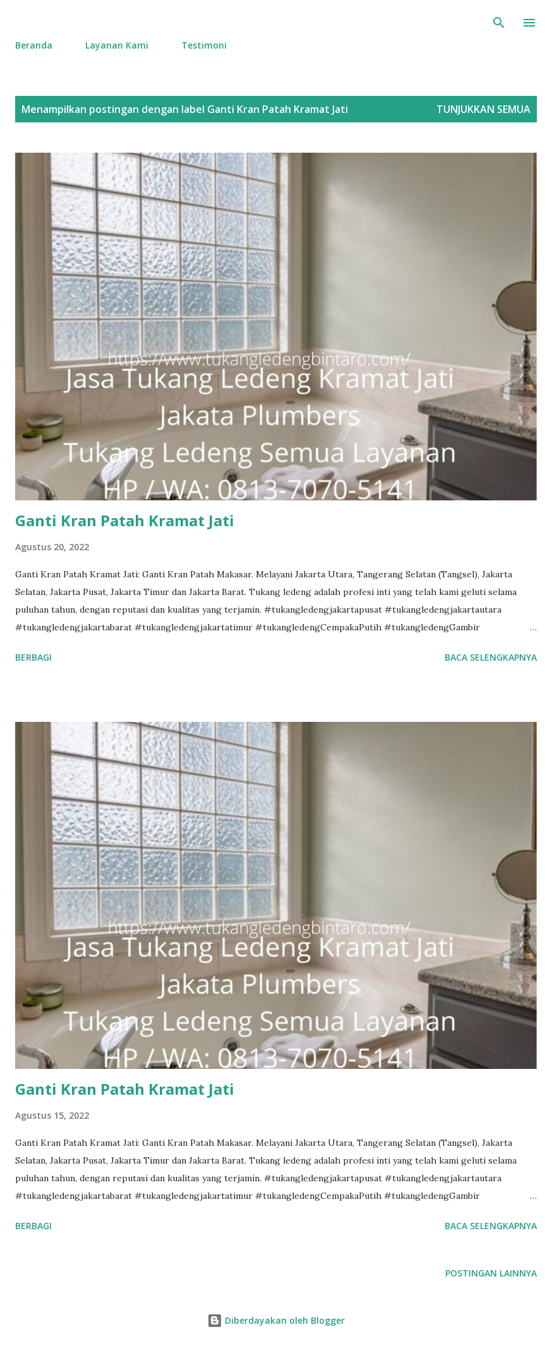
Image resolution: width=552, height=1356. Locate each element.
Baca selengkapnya (491, 657)
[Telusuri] (499, 22)
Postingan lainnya (491, 1273)
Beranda (33, 45)
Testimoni (204, 45)
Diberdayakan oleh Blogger (276, 1320)
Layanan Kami (116, 45)
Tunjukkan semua (483, 109)
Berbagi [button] (33, 657)
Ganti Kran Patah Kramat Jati (124, 520)
